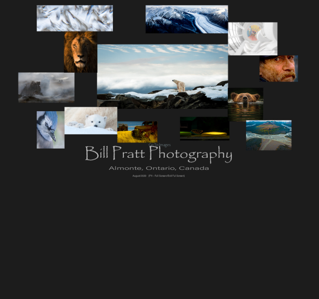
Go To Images (160, 144)
